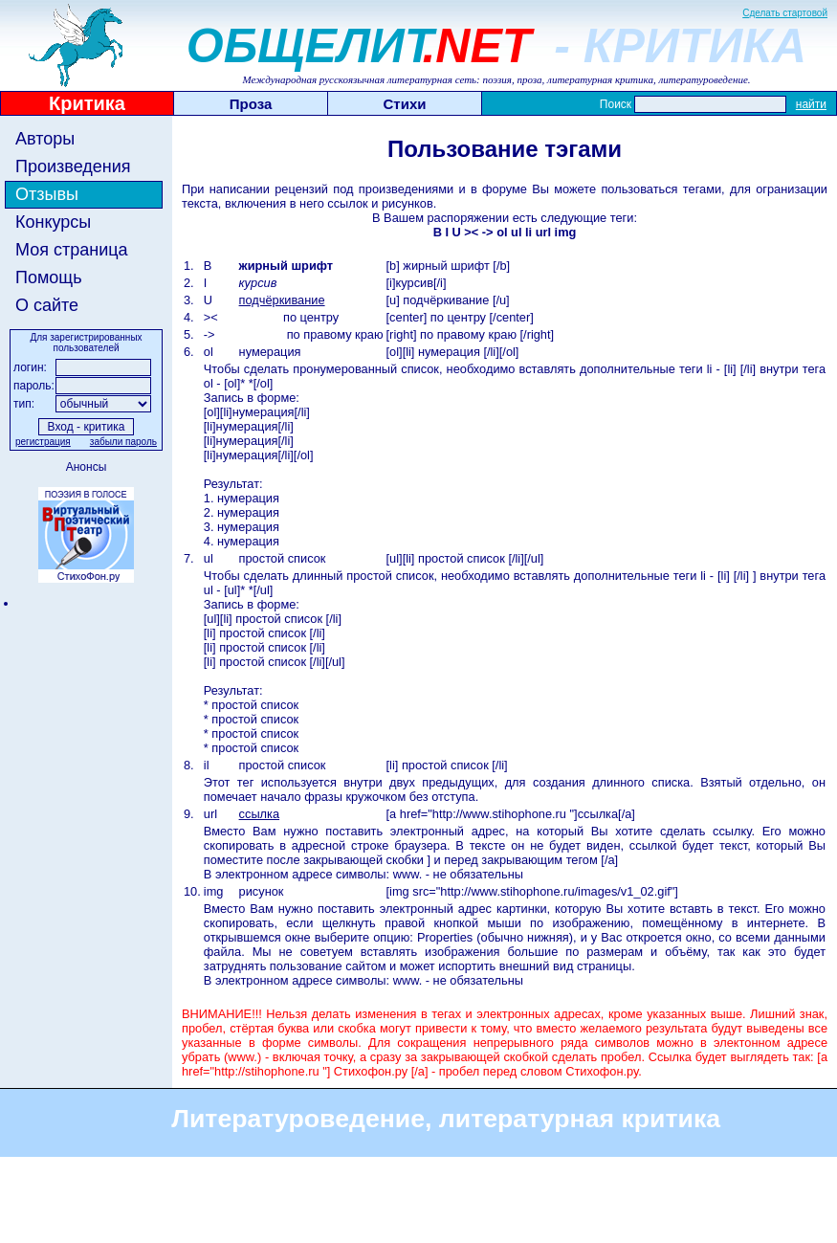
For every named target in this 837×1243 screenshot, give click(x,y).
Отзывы (46, 194)
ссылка (259, 814)
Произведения (73, 166)
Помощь (48, 277)
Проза (251, 104)
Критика (87, 103)
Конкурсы (53, 222)
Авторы (45, 138)
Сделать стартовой (784, 13)
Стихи (405, 104)
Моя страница (71, 249)
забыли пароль (123, 441)
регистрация (43, 441)
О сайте (46, 305)
